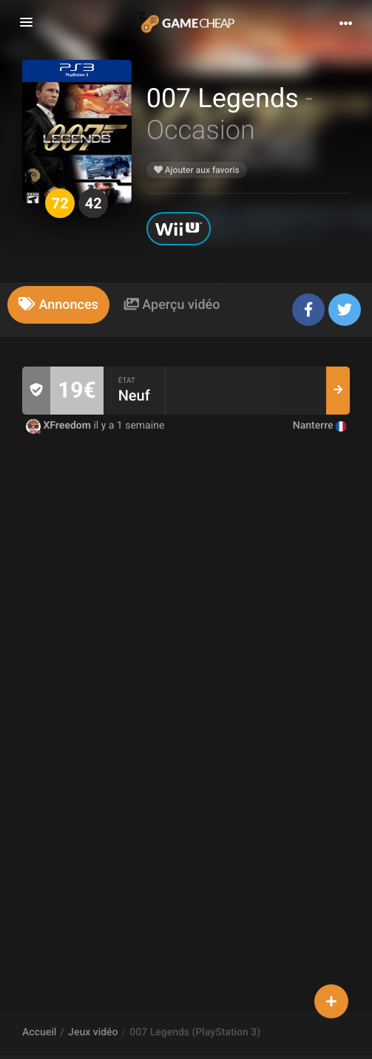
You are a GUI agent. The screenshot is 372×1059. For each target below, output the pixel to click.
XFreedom (59, 426)
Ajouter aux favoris (197, 170)
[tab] (58, 305)
